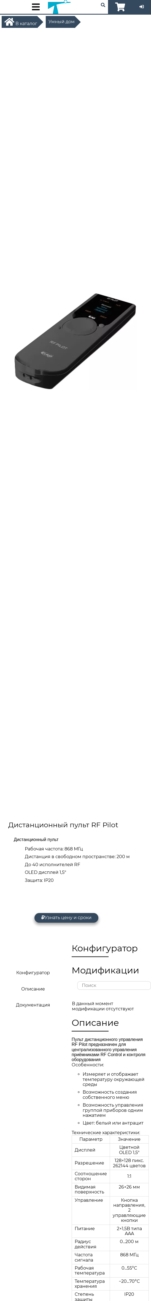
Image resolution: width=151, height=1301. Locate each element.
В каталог (20, 21)
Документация (33, 1005)
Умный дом (61, 21)
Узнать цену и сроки (66, 917)
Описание (33, 989)
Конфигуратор (33, 972)
